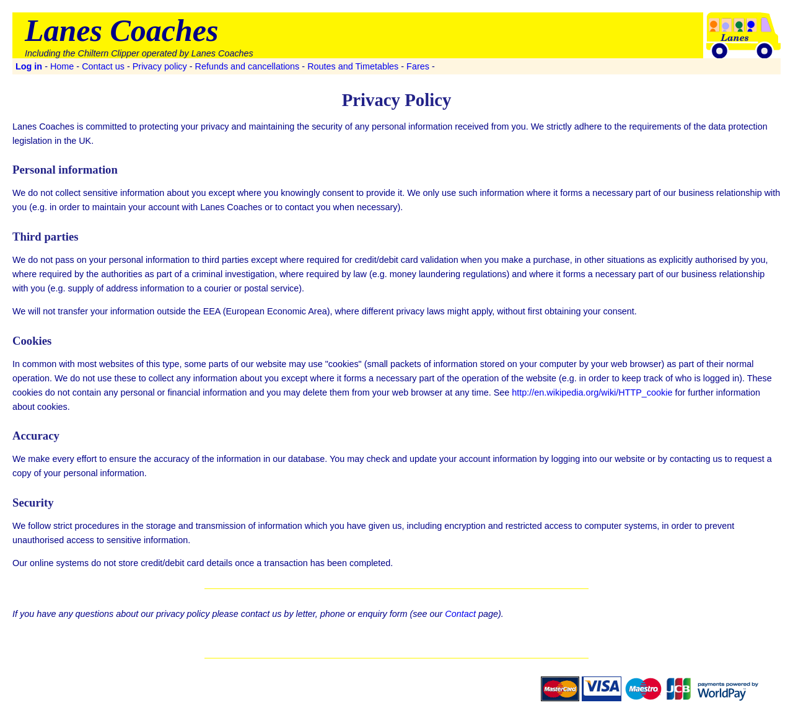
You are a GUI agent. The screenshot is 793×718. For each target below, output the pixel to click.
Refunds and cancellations (247, 66)
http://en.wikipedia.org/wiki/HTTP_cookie (592, 392)
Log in (28, 66)
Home (62, 66)
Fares (417, 66)
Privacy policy (160, 66)
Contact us (103, 66)
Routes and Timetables (352, 66)
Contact (460, 614)
